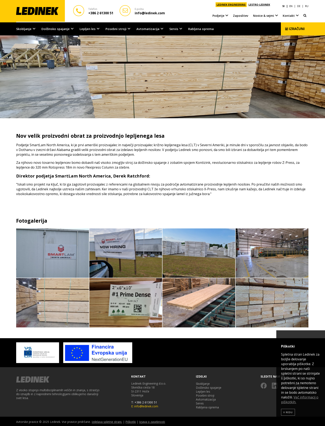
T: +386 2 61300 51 (144, 401)
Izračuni (295, 28)
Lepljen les (88, 28)
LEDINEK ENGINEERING (231, 4)
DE (298, 4)
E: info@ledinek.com (144, 405)
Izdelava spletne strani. (107, 421)
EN (290, 4)
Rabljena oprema (201, 28)
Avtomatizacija (147, 28)
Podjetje (218, 14)
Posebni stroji (116, 28)
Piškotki (130, 421)
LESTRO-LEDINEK (259, 4)
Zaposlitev (240, 14)
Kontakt (289, 14)
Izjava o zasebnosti (152, 421)
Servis (173, 28)
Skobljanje (24, 28)
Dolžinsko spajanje (55, 28)
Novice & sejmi (263, 14)
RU (306, 4)
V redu (288, 412)
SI (283, 4)
